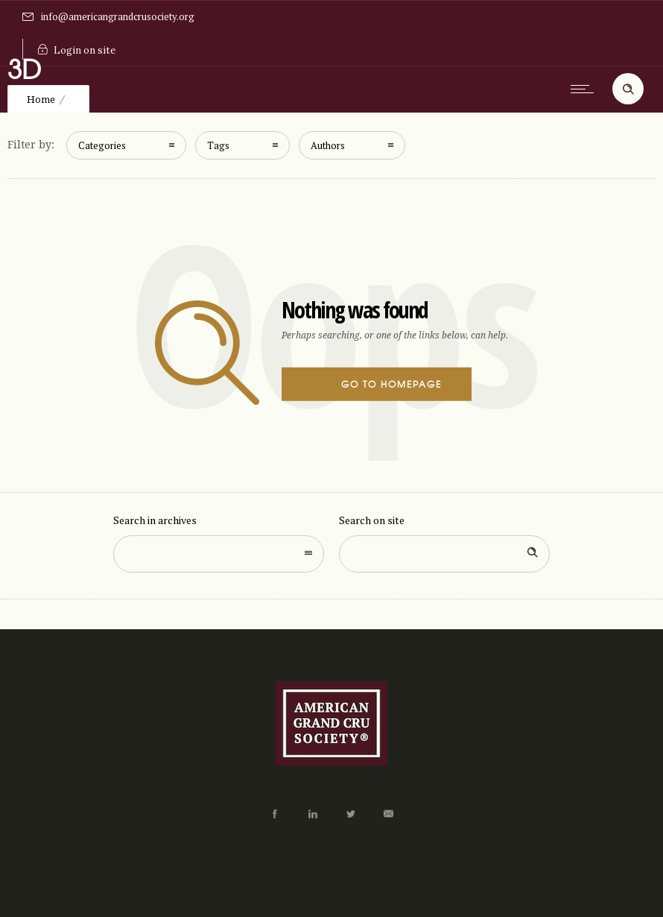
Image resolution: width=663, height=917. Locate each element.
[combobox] (218, 554)
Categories (102, 145)
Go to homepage (391, 384)
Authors (328, 145)
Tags (218, 145)
